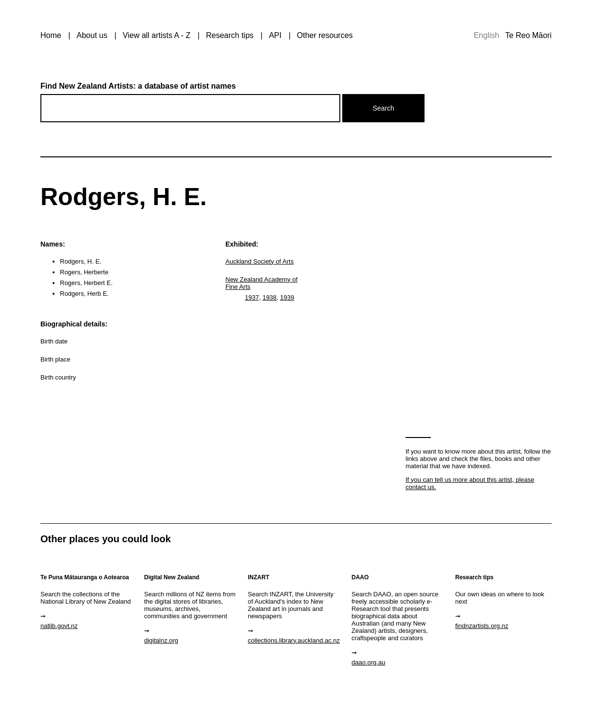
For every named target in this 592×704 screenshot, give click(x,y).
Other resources (325, 35)
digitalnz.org (161, 640)
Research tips (230, 35)
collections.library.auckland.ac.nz (294, 640)
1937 (252, 297)
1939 (287, 297)
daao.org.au (368, 662)
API (275, 35)
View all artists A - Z (156, 35)
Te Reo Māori (528, 35)
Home (50, 35)
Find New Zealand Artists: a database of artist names (138, 86)
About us (91, 35)
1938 (269, 297)
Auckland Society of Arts (259, 261)
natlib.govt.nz (59, 625)
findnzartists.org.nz (481, 625)
